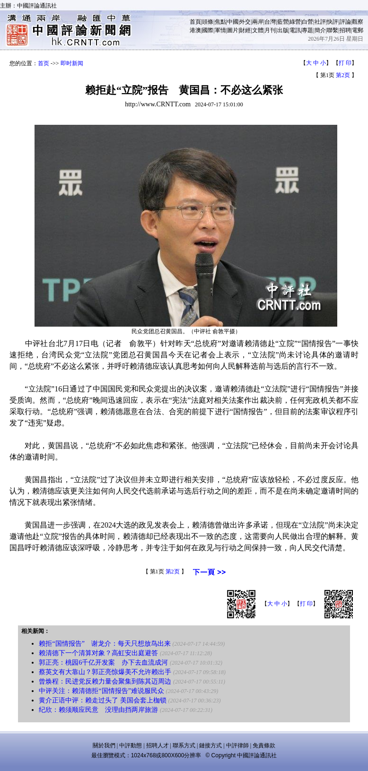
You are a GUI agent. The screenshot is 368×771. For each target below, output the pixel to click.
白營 (307, 21)
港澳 (195, 30)
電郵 (357, 30)
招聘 (345, 30)
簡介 (320, 30)
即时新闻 (72, 63)
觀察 (357, 21)
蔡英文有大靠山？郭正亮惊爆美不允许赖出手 (105, 672)
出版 (283, 30)
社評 (320, 21)
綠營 (295, 21)
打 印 (345, 63)
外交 (245, 21)
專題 (307, 30)
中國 (232, 21)
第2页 (343, 75)
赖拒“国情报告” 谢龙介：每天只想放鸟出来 (104, 643)
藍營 (283, 21)
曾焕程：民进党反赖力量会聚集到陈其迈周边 (105, 681)
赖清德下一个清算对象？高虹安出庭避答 (98, 653)
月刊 (270, 30)
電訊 (295, 30)
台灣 (270, 21)
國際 (207, 30)
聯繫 (332, 30)
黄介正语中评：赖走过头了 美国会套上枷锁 (102, 700)
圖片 (232, 30)
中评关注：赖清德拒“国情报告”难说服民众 (101, 690)
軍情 (220, 30)
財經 (245, 30)
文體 (257, 30)
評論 (345, 21)
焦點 (220, 21)
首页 (43, 63)
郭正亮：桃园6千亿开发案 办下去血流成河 (103, 662)
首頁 (195, 21)
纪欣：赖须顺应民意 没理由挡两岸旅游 (98, 709)
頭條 (207, 21)
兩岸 (257, 21)
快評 (332, 21)
